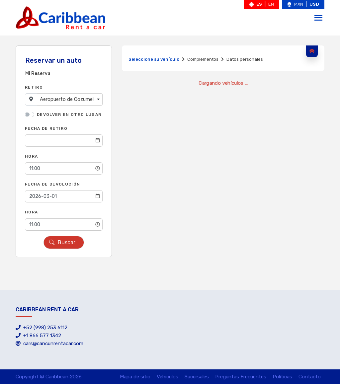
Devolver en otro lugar (69, 114)
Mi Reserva (37, 73)
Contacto (309, 377)
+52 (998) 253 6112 (41, 328)
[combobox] (70, 99)
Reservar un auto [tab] (53, 60)
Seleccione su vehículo (153, 59)
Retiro (34, 87)
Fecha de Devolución (52, 184)
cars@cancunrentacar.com (49, 343)
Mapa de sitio (135, 377)
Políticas (282, 377)
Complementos (202, 59)
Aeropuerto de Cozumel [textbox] (67, 99)
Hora (31, 156)
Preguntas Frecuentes (240, 377)
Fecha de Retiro (46, 128)
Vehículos (167, 377)
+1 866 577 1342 (38, 336)
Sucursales (197, 377)
